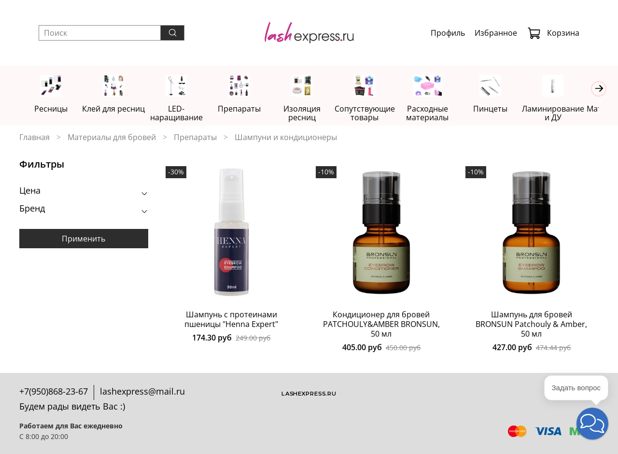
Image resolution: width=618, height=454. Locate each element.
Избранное (496, 33)
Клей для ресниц (115, 109)
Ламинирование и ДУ (566, 113)
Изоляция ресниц (308, 113)
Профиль (448, 33)
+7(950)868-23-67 (53, 391)
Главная (34, 137)
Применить (83, 239)
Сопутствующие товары (373, 113)
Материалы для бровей (112, 137)
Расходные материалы (438, 113)
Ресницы (51, 109)
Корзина (553, 33)
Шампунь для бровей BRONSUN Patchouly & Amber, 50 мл (531, 325)
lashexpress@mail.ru (142, 391)
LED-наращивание (180, 113)
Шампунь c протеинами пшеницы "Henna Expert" (231, 320)
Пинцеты (502, 109)
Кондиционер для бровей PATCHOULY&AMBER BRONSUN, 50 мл (381, 325)
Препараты (244, 109)
